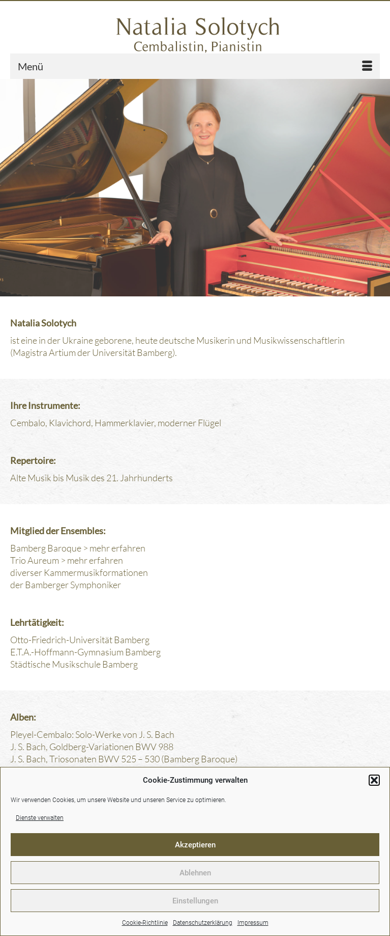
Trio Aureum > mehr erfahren (66, 560)
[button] (374, 780)
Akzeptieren (195, 844)
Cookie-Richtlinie (145, 922)
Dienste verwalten (40, 817)
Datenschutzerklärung (202, 922)
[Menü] (195, 66)
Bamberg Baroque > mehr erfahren (77, 548)
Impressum (252, 922)
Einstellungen (195, 900)
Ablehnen (195, 872)
